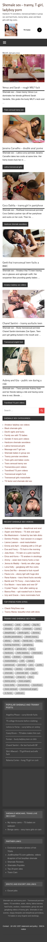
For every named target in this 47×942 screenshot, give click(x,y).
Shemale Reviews (16, 862)
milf (22, 661)
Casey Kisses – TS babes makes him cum (23, 733)
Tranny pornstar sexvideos (16, 456)
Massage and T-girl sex (15, 449)
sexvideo (30, 669)
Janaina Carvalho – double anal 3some (23, 148)
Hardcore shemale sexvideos (15, 224)
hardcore (9, 653)
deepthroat (10, 633)
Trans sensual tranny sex (14, 110)
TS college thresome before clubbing (21, 721)
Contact (6, 926)
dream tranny (31, 637)
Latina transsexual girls (13, 167)
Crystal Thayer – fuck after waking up (21, 588)
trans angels (24, 681)
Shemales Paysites (16, 865)
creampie (27, 629)
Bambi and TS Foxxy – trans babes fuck (22, 581)
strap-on (21, 677)
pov (31, 665)
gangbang (28, 645)
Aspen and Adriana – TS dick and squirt (22, 532)
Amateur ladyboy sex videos (15, 285)
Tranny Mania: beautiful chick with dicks (22, 612)
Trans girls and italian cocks (17, 460)
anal (18, 625)
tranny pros (10, 681)
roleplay (8, 669)
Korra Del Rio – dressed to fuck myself (22, 570)
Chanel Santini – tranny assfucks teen (22, 323)
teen (31, 677)
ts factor (8, 693)
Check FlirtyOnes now (14, 608)
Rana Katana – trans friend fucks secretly (23, 577)
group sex (21, 649)
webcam (20, 693)
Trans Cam (12, 872)
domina (36, 633)
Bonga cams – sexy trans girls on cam (24, 829)
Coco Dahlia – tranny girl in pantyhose (23, 205)
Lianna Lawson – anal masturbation (20, 542)
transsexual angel (29, 689)
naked (30, 661)
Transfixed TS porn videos (14, 403)
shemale (8, 673)
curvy (38, 629)
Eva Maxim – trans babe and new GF (21, 585)
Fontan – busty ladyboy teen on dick (21, 739)
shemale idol (22, 673)
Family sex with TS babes (16, 435)
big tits (36, 625)
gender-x (9, 649)
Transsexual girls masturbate (17, 478)
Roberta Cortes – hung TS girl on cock (22, 760)
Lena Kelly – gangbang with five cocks (21, 567)
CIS (17, 629)
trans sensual (11, 689)
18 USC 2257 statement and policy (23, 926)
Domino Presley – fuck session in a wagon (23, 539)
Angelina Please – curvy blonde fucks (21, 714)
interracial (37, 653)
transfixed (37, 685)
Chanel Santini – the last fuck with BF (22, 745)
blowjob (8, 629)
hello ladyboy (23, 653)
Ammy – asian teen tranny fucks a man (22, 560)
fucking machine (12, 645)
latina (7, 657)
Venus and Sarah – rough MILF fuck (21, 87)
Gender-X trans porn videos (17, 439)
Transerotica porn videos (16, 467)
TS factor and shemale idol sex (18, 481)
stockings (9, 677)
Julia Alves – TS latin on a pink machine (22, 553)
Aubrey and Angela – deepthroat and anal (23, 528)
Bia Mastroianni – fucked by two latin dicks (23, 535)
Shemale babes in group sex (17, 453)
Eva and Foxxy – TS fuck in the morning (22, 549)
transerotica (23, 685)
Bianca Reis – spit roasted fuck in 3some (23, 592)
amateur (8, 625)
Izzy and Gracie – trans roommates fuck (22, 595)
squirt (34, 673)
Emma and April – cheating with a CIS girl (23, 546)
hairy (32, 649)
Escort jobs (12, 891)
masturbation (11, 661)
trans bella (9, 685)
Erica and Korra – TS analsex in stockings (23, 556)
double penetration (13, 637)
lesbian (17, 657)
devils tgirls (24, 633)
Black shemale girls (13, 428)
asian (26, 625)
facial (17, 641)
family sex (27, 641)
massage (28, 657)
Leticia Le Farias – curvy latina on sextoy (23, 727)
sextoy (19, 669)
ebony (7, 641)
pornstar (22, 665)
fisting (39, 641)
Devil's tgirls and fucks (14, 432)
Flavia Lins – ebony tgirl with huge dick (22, 574)
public (39, 665)
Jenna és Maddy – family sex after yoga (22, 563)
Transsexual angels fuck (13, 342)
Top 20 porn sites (15, 869)
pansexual (9, 665)
